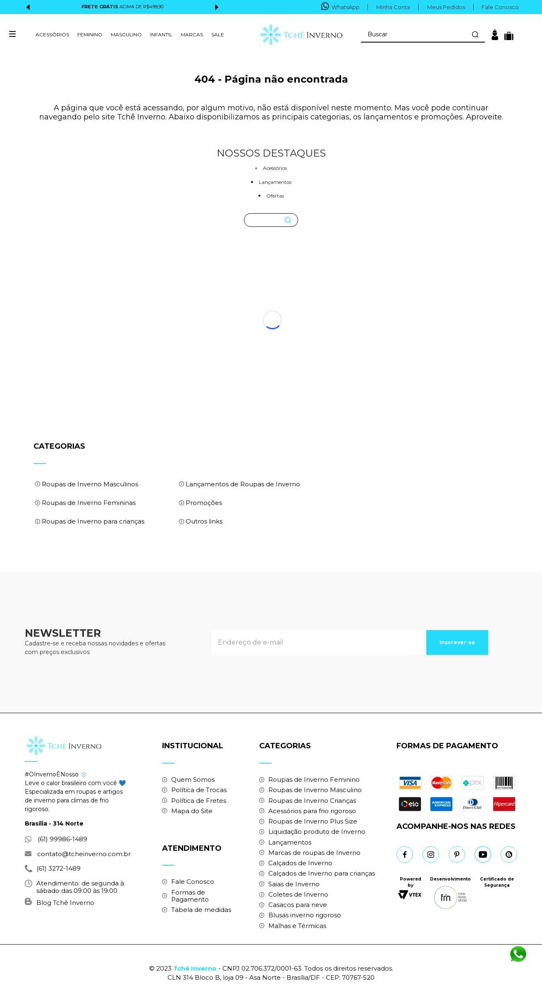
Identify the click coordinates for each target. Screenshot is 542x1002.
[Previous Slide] (28, 7)
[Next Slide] (216, 7)
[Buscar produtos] (475, 34)
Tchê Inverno (195, 968)
